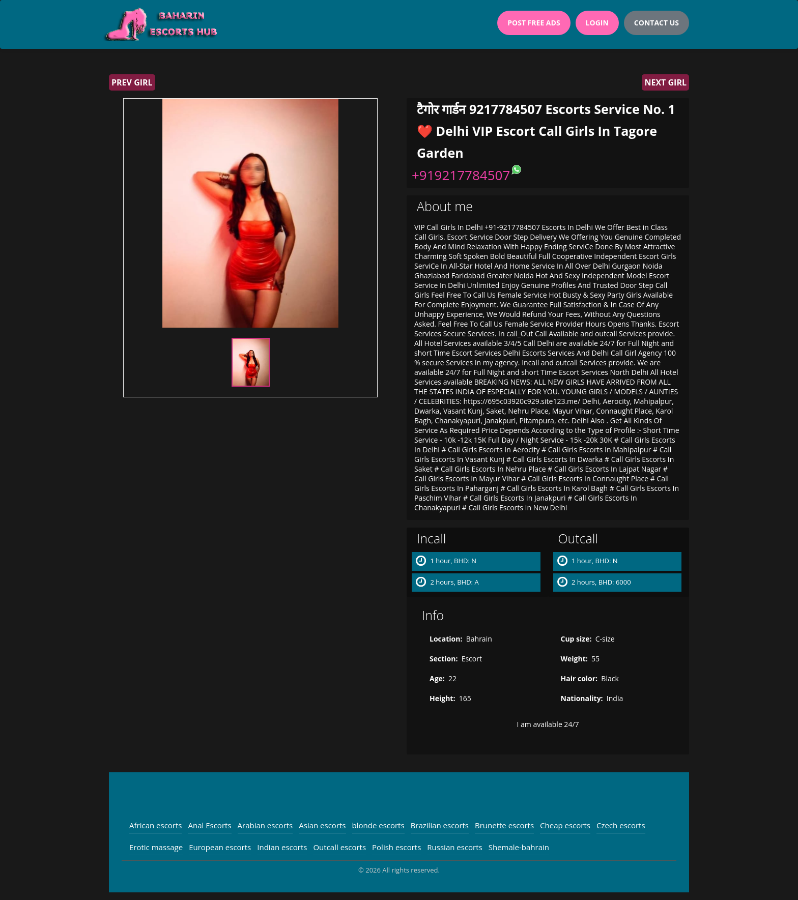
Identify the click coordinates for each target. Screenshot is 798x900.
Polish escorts (396, 847)
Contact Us (656, 22)
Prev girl (132, 82)
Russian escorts (454, 847)
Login (597, 22)
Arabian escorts (265, 825)
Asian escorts (322, 825)
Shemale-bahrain (519, 847)
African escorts (155, 825)
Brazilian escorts (440, 825)
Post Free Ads (533, 22)
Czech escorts (620, 825)
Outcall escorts (339, 847)
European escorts (220, 847)
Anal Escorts (209, 825)
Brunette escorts (504, 825)
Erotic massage (156, 847)
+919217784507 (461, 175)
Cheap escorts (565, 825)
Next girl (665, 82)
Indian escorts (282, 847)
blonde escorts (378, 825)
